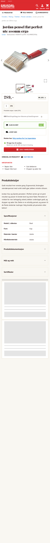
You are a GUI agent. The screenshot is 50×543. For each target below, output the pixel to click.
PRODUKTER (7, 13)
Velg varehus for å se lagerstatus (24, 138)
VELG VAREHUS (26, 13)
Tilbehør (16, 17)
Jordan (4, 35)
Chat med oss (28, 157)
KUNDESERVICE (41, 13)
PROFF (10, 1)
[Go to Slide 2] (29, 88)
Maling (10, 17)
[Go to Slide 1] (20, 88)
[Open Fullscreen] (45, 81)
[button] (25, 60)
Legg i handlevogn (25, 149)
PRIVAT (3, 1)
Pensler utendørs (26, 17)
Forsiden (4, 17)
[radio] (25, 125)
